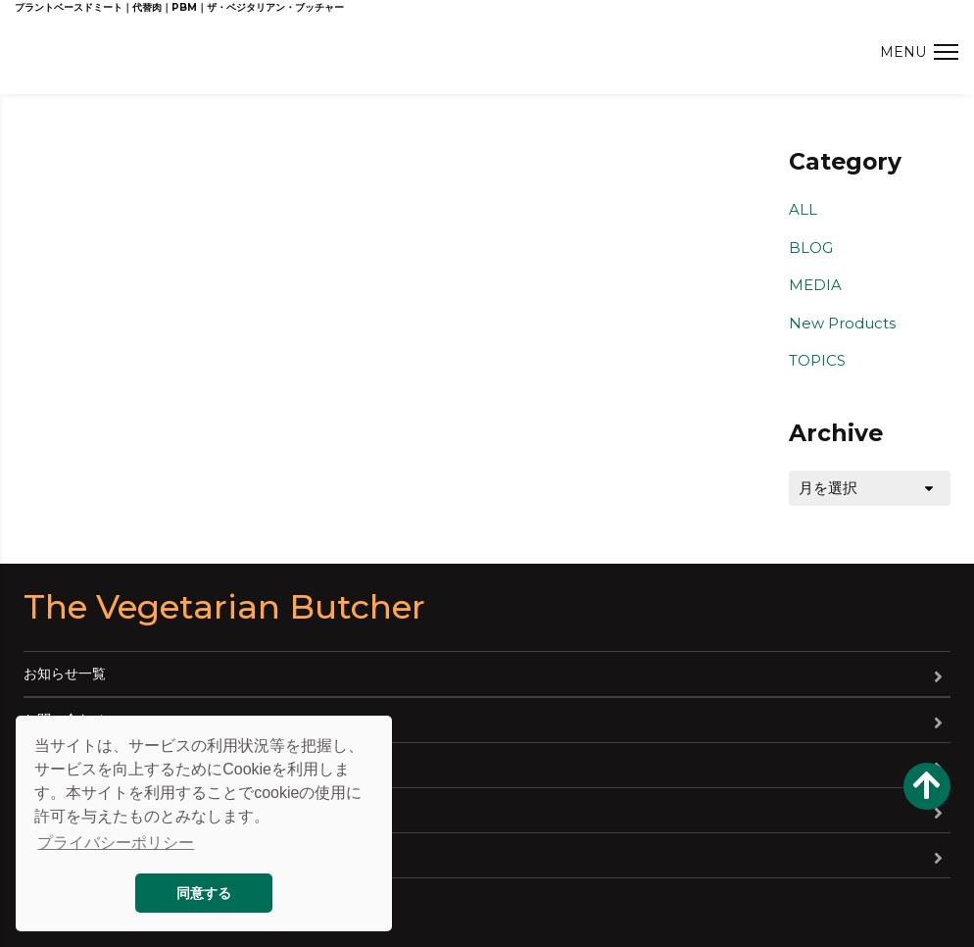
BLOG (811, 247)
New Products (842, 323)
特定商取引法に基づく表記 (106, 855)
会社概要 (51, 764)
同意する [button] (203, 893)
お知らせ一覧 (65, 673)
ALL (803, 209)
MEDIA (815, 284)
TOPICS (817, 360)
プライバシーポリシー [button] (115, 842)
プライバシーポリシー (92, 810)
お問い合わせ (65, 719)
